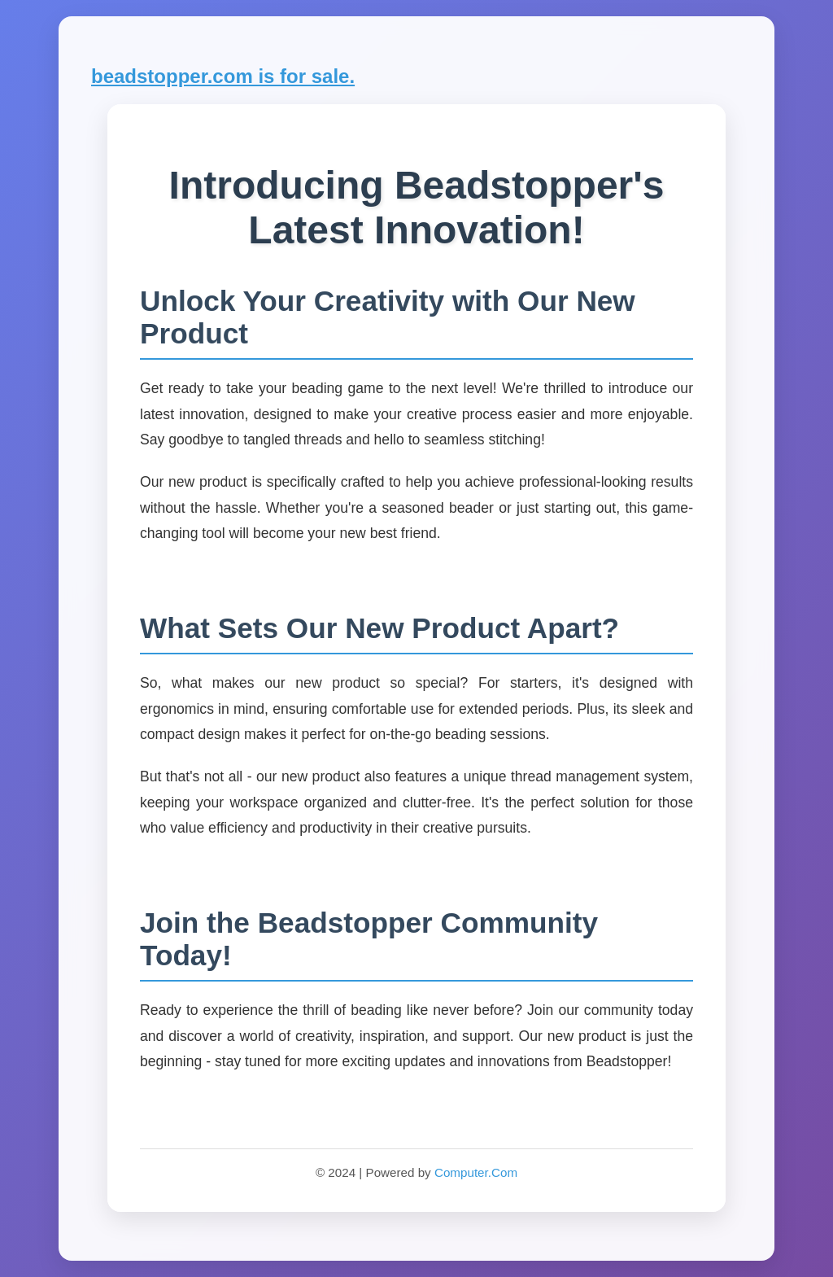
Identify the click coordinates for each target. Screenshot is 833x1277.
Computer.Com (475, 1172)
